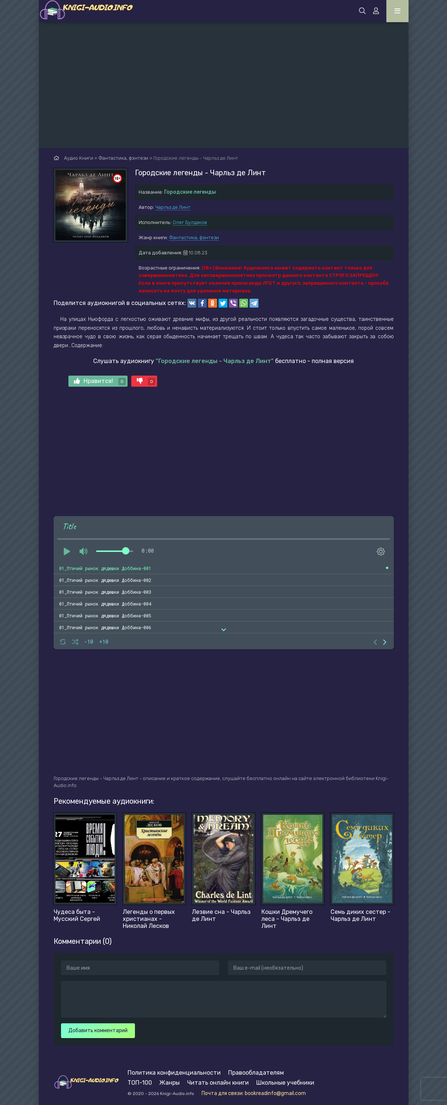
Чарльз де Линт (172, 207)
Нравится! (100, 381)
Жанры (169, 1082)
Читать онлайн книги (218, 1082)
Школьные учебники (285, 1082)
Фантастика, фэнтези (194, 237)
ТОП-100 (140, 1082)
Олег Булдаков (190, 222)
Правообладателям (256, 1072)
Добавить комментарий (98, 1030)
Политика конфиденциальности (174, 1072)
